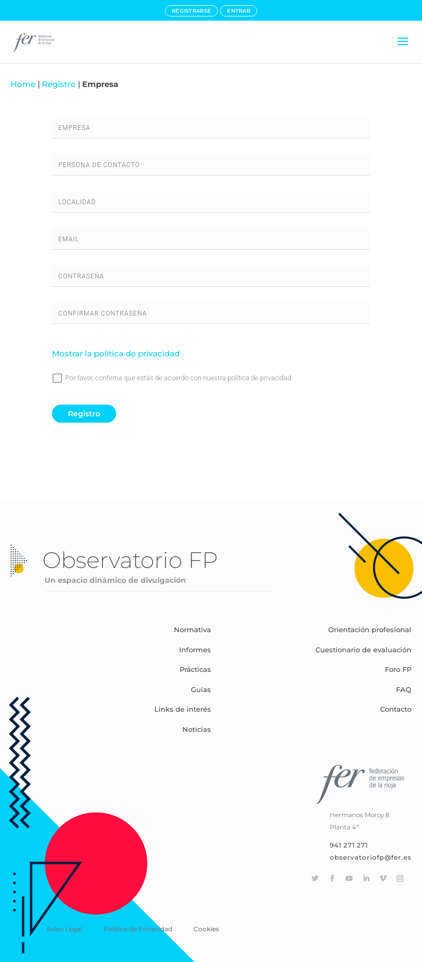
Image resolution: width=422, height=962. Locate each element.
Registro (59, 84)
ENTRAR (238, 10)
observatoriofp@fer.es (370, 857)
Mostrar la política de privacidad (116, 353)
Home (23, 84)
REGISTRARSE (191, 10)
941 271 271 (349, 845)
